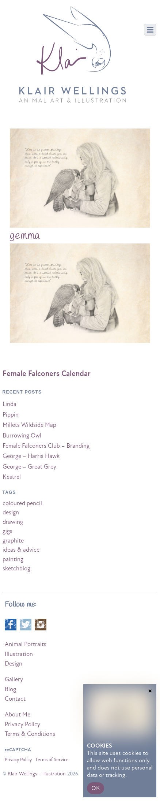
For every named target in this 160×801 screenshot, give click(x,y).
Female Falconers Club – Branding (46, 446)
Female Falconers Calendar (47, 373)
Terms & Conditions (30, 734)
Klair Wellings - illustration (37, 774)
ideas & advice (21, 550)
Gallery (14, 679)
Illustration (19, 654)
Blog (10, 689)
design (11, 512)
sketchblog (16, 568)
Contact (15, 699)
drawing (13, 522)
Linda (9, 404)
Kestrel (12, 477)
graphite (13, 540)
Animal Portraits (25, 644)
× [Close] (150, 721)
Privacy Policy (22, 724)
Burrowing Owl (22, 435)
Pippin (11, 414)
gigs (7, 531)
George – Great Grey (29, 466)
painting (13, 559)
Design (13, 663)
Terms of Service (52, 760)
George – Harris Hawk (31, 456)
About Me (17, 714)
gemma (24, 235)
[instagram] (40, 624)
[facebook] (10, 624)
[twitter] (25, 624)
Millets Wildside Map (29, 425)
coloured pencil (22, 503)
